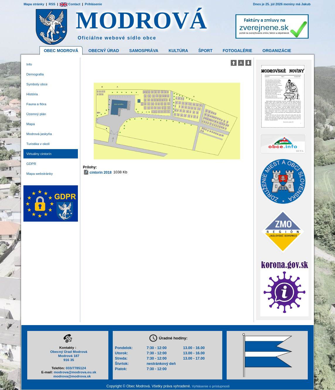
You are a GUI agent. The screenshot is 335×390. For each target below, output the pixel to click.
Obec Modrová (61, 50)
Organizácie (276, 50)
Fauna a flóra (36, 104)
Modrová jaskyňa (39, 134)
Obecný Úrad (103, 50)
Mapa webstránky (39, 173)
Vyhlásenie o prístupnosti (210, 386)
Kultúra (178, 50)
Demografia (35, 74)
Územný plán (36, 114)
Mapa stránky (34, 4)
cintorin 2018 (101, 172)
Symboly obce (36, 84)
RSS (52, 4)
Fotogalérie (237, 50)
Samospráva (143, 50)
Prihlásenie (93, 4)
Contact (70, 4)
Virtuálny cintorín (39, 154)
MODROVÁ (141, 20)
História (32, 94)
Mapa (30, 124)
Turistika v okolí (38, 144)
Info (29, 64)
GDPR (31, 163)
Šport (205, 50)
